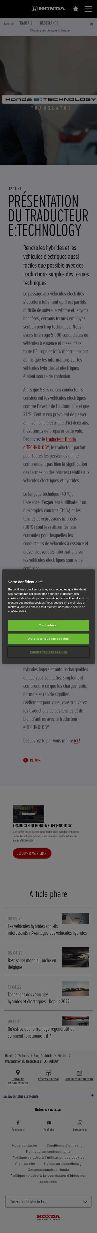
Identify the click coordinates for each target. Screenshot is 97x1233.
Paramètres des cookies (48, 651)
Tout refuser (48, 625)
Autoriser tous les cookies (48, 638)
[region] (48, 616)
